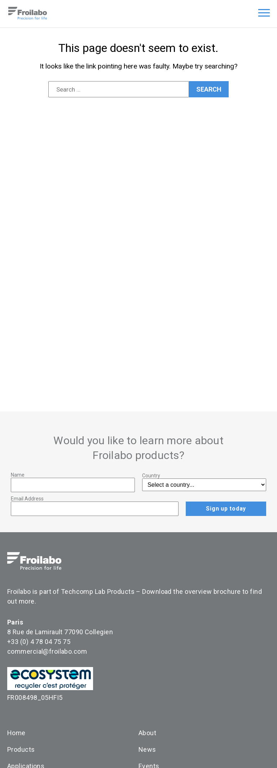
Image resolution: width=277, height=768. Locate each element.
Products (21, 749)
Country (151, 475)
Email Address (27, 499)
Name (18, 475)
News (147, 749)
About (147, 733)
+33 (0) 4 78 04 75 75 (38, 641)
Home (16, 733)
